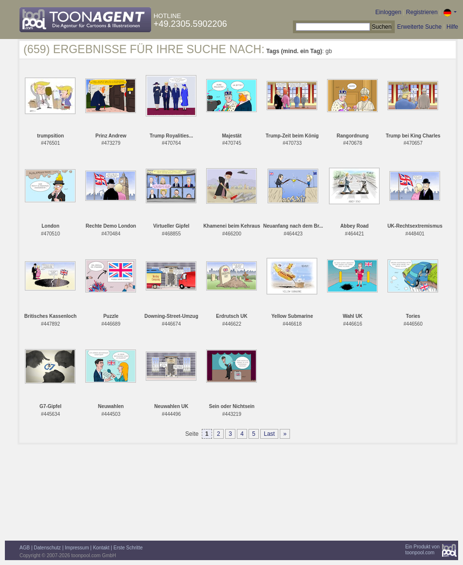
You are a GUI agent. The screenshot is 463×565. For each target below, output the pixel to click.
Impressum (77, 547)
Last (269, 433)
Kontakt (101, 547)
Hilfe (452, 26)
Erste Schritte (128, 547)
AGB (24, 547)
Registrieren (422, 12)
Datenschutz (47, 547)
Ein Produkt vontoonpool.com (422, 549)
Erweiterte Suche (419, 26)
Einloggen (388, 12)
